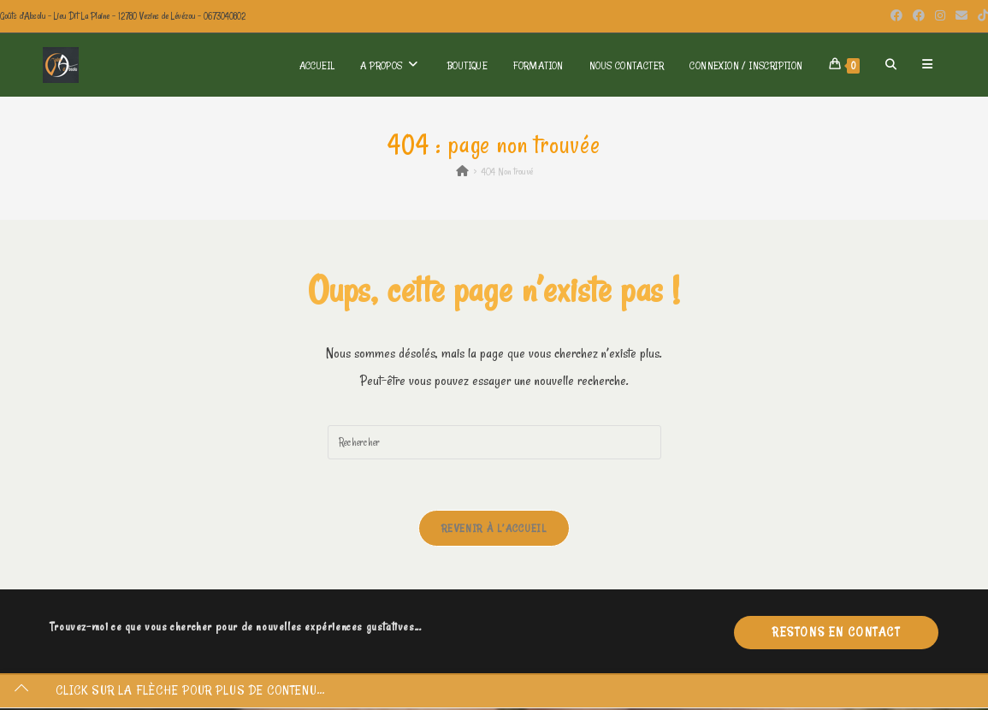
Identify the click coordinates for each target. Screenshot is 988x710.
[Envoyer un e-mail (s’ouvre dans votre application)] (961, 16)
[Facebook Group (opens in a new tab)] (919, 16)
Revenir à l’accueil (494, 528)
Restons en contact (836, 633)
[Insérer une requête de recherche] (494, 442)
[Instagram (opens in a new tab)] (940, 16)
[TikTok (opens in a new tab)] (980, 16)
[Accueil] (462, 171)
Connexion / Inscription (745, 65)
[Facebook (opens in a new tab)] (896, 16)
